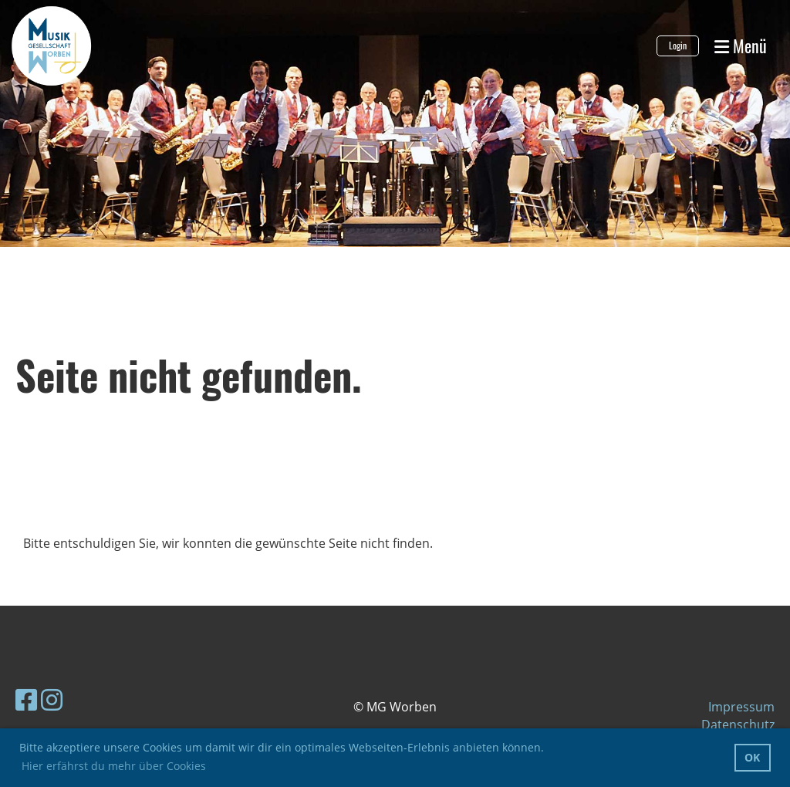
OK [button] (752, 757)
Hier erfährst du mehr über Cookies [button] (114, 765)
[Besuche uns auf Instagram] (51, 699)
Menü (740, 46)
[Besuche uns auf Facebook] (26, 699)
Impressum (741, 706)
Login (678, 45)
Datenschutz (738, 724)
